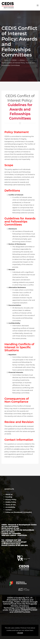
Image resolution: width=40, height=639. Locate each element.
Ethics (22, 60)
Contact (8, 510)
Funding (8, 497)
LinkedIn (27, 512)
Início (6, 60)
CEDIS (14, 60)
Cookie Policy (10, 502)
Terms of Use (10, 505)
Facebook (18, 512)
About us (9, 494)
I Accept (20, 633)
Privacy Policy (10, 499)
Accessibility (10, 507)
